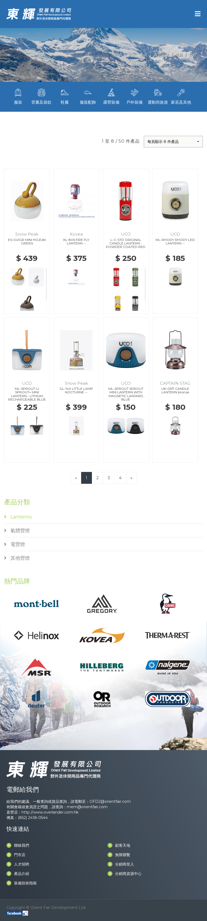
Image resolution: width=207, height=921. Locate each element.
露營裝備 (161, 54)
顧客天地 (119, 845)
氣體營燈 (17, 531)
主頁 (144, 54)
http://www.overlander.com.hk (50, 812)
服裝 (18, 96)
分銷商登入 (121, 864)
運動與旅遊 (157, 96)
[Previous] (75, 478)
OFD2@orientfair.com (110, 801)
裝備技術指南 (21, 883)
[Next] (131, 478)
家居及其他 (181, 96)
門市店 (15, 854)
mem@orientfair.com (87, 806)
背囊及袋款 (41, 96)
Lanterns (18, 517)
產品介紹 (17, 873)
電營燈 (14, 544)
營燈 (192, 54)
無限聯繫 (119, 854)
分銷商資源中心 (125, 873)
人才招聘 (17, 864)
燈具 (179, 54)
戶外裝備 (134, 96)
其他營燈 (17, 558)
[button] (173, 142)
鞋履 (64, 96)
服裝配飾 (87, 96)
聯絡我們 (17, 845)
